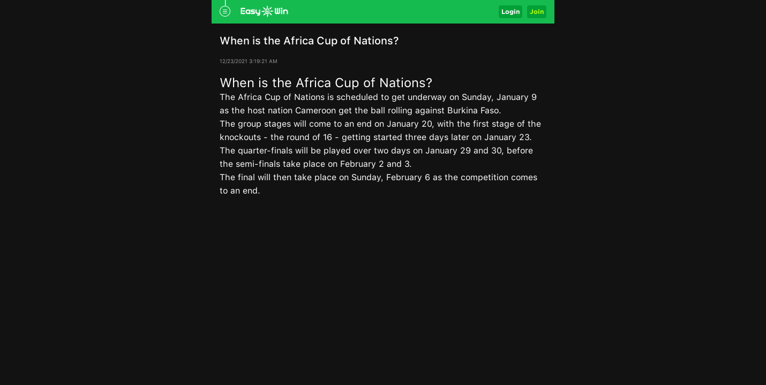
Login (510, 11)
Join (537, 11)
